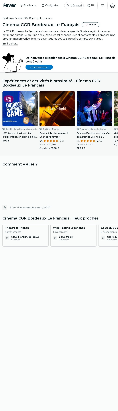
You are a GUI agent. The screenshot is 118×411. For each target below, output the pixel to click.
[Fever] (10, 5)
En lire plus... (10, 43)
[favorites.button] (34, 94)
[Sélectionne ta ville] (28, 5)
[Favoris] (102, 5)
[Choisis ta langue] (90, 5)
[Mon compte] (112, 5)
